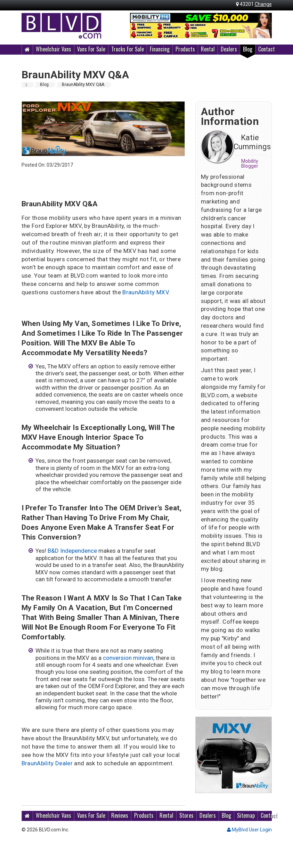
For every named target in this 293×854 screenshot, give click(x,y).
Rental (208, 49)
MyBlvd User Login (249, 829)
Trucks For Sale (127, 49)
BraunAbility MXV (145, 292)
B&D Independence (73, 550)
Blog (247, 49)
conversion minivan (128, 657)
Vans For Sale (91, 49)
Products (185, 49)
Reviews (119, 815)
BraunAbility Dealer (47, 763)
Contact (266, 49)
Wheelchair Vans (53, 49)
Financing (160, 49)
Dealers (229, 49)
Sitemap (246, 815)
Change (263, 4)
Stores (186, 815)
